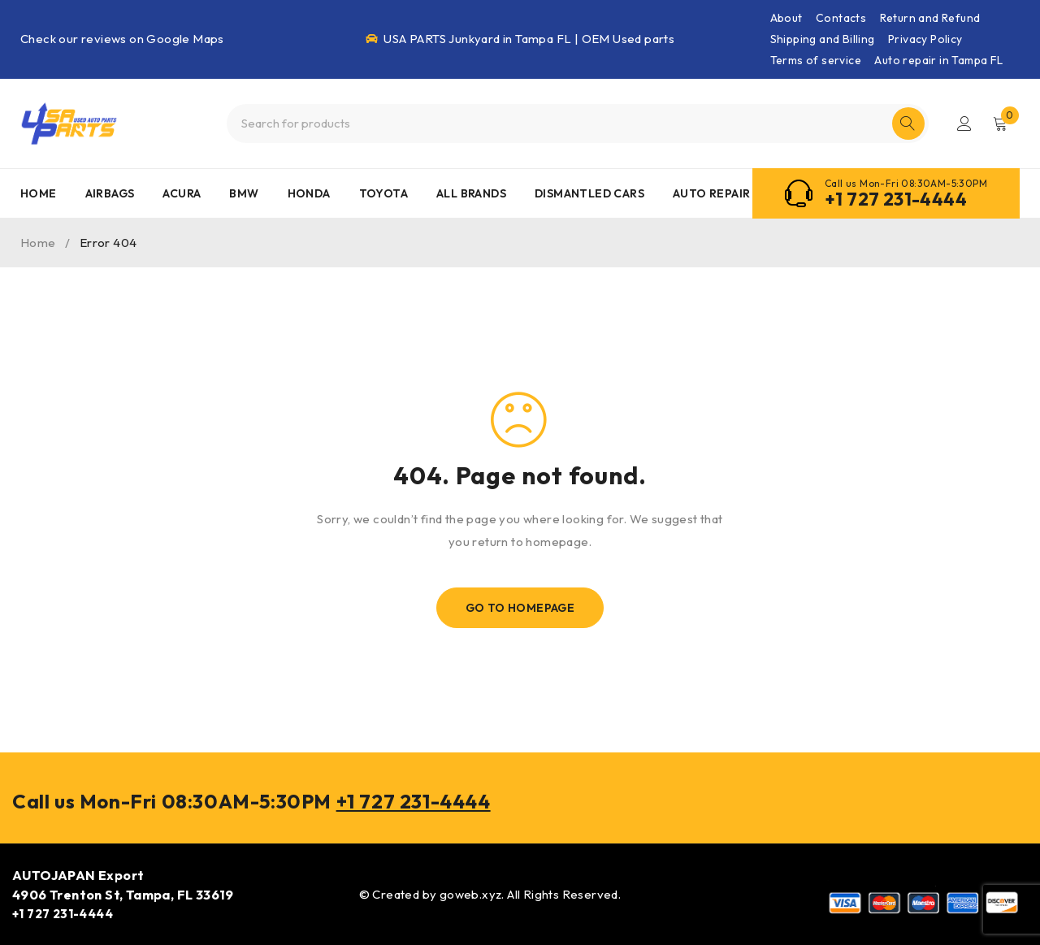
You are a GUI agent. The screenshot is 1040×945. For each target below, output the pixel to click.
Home (38, 242)
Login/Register (964, 123)
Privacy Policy (925, 39)
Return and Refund (930, 18)
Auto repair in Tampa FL (938, 60)
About (786, 18)
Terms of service (815, 60)
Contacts (841, 18)
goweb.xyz (471, 894)
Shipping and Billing (822, 39)
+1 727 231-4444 (896, 199)
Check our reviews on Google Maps (122, 38)
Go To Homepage (520, 607)
